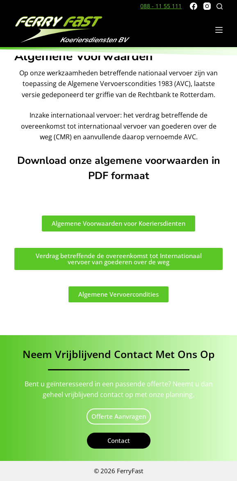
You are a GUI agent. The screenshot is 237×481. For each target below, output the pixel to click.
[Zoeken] (219, 6)
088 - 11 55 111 (161, 6)
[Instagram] (207, 6)
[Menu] (219, 30)
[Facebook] (193, 6)
